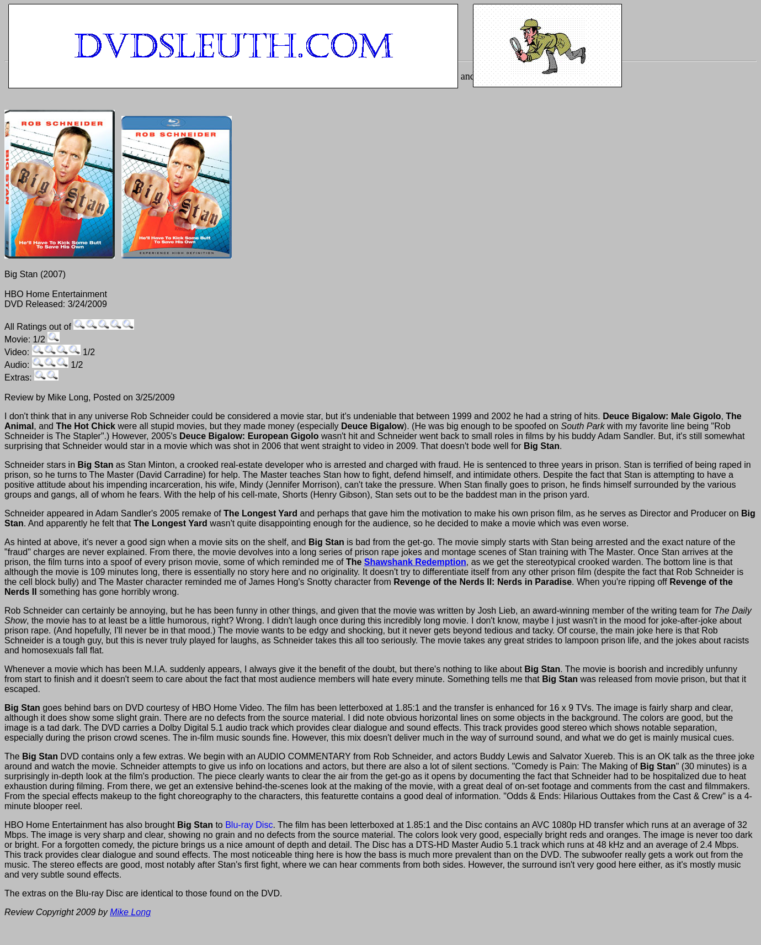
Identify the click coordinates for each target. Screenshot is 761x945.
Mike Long (130, 912)
